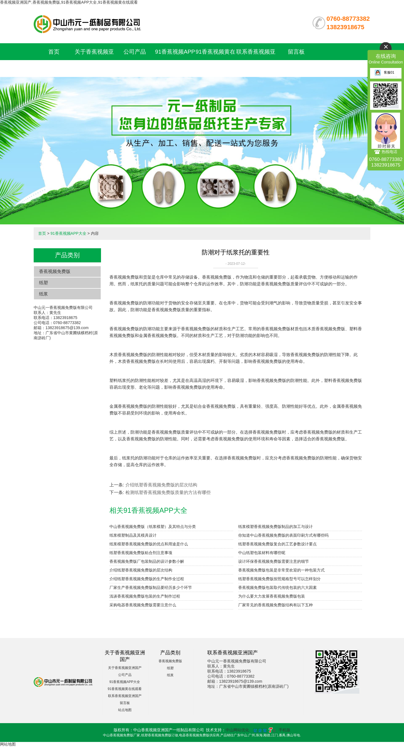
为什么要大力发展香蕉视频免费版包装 (271, 596)
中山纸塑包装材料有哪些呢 (261, 552)
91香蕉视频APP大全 (68, 233)
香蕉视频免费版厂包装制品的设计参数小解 (146, 561)
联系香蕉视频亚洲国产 (125, 696)
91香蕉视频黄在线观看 (125, 689)
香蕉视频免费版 (54, 271)
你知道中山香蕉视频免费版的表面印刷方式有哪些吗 (283, 535)
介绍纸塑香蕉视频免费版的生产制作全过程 (146, 579)
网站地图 (8, 744)
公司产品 (134, 52)
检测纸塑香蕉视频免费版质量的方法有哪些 (168, 492)
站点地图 (125, 710)
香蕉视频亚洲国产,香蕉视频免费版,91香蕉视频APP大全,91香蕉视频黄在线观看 (69, 2)
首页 (53, 52)
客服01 (384, 72)
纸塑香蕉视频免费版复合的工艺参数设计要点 (277, 544)
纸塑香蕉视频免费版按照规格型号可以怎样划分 (279, 579)
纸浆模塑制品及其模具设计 (133, 535)
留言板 (296, 52)
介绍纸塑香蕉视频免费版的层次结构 (161, 484)
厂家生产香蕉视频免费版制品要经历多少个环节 (150, 587)
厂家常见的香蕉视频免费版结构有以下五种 (275, 605)
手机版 (284, 730)
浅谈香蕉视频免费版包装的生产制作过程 (144, 596)
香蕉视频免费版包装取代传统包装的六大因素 (277, 587)
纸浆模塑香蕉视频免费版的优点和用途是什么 (148, 544)
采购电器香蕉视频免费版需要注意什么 (142, 605)
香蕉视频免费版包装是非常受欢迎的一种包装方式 (281, 570)
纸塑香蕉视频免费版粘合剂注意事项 (140, 552)
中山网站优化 (237, 730)
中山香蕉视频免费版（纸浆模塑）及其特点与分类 (152, 526)
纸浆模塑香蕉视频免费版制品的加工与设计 (275, 526)
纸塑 (43, 282)
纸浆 (43, 293)
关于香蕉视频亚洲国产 (125, 668)
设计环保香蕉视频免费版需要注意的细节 (273, 561)
